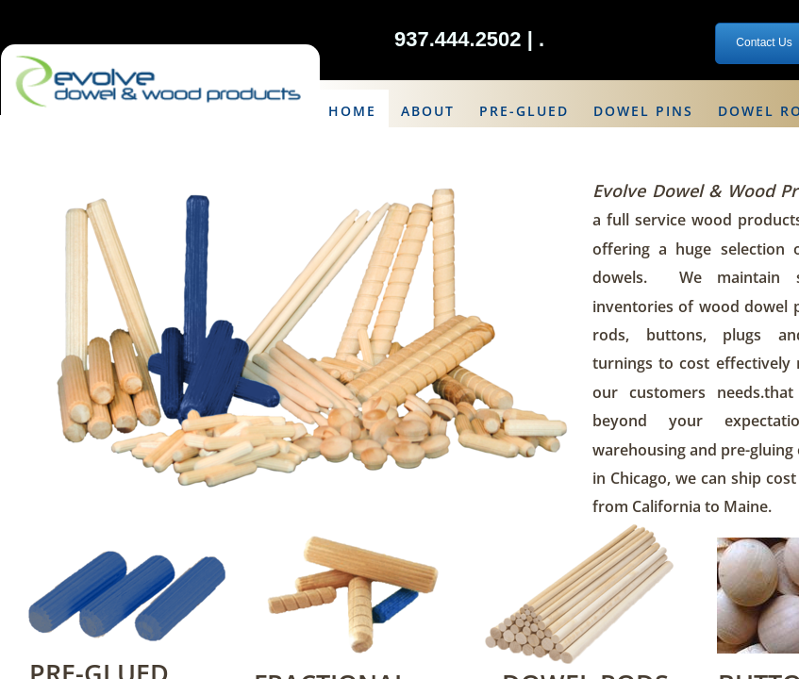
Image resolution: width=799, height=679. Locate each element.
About (428, 111)
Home (352, 111)
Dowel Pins (643, 111)
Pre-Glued (524, 111)
